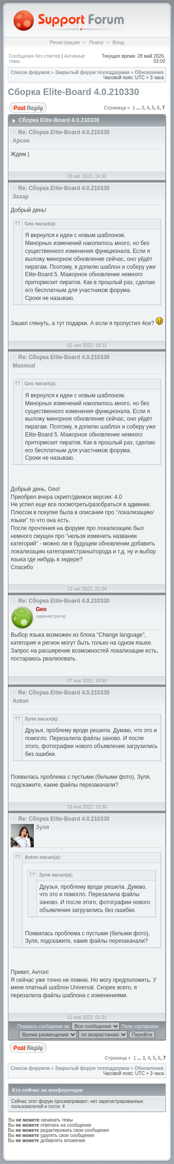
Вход (118, 42)
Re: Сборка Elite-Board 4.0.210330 (64, 132)
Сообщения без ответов (34, 56)
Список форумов (30, 72)
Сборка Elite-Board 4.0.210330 (73, 92)
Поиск (96, 42)
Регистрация (65, 42)
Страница (115, 107)
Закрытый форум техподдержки (92, 72)
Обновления (149, 72)
